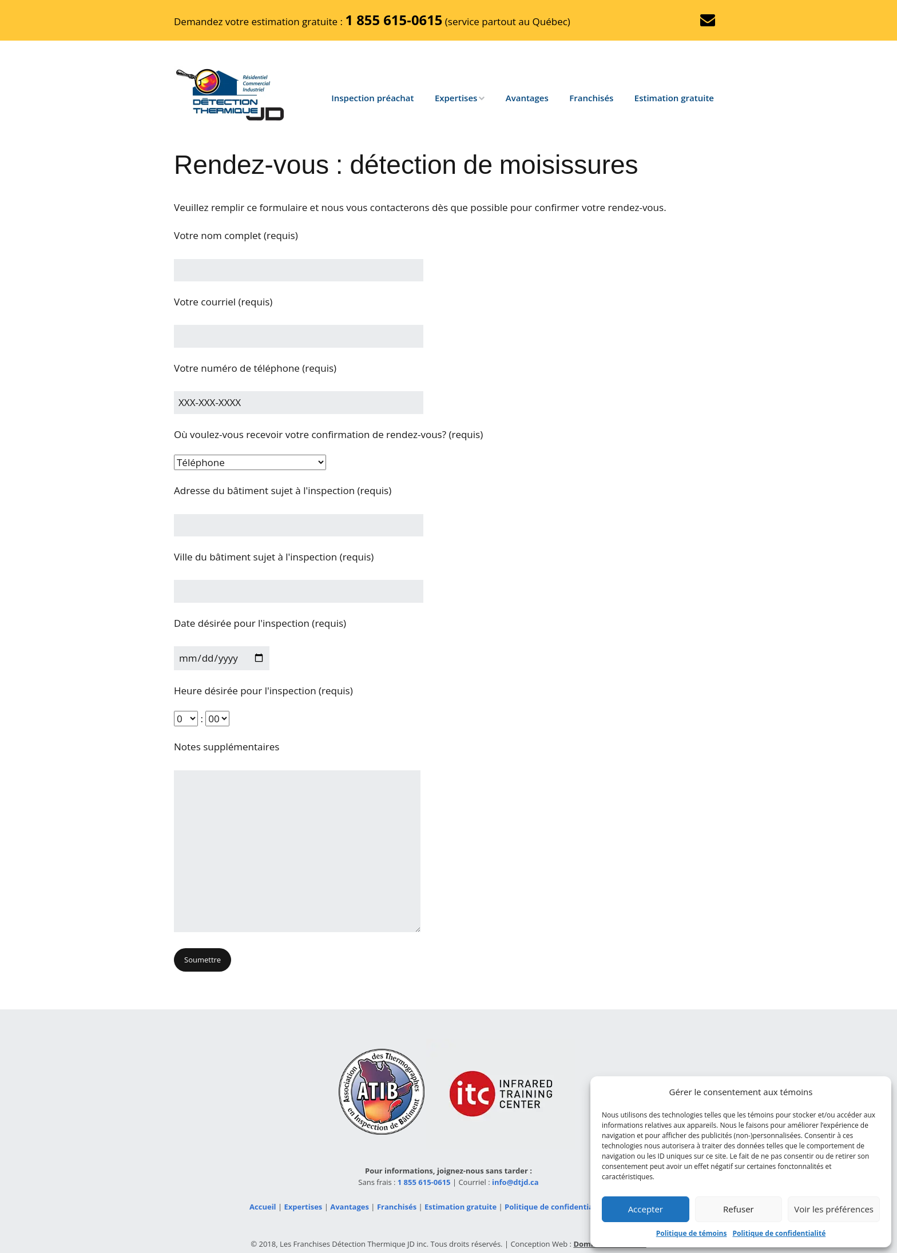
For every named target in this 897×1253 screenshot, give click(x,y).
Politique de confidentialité (778, 1233)
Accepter (645, 1209)
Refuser (738, 1209)
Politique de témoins (691, 1233)
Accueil (262, 1207)
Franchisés (591, 98)
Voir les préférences (834, 1209)
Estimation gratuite (674, 98)
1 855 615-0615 (424, 1182)
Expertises (456, 98)
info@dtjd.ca (515, 1182)
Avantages (527, 98)
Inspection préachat (372, 98)
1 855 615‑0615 (393, 20)
